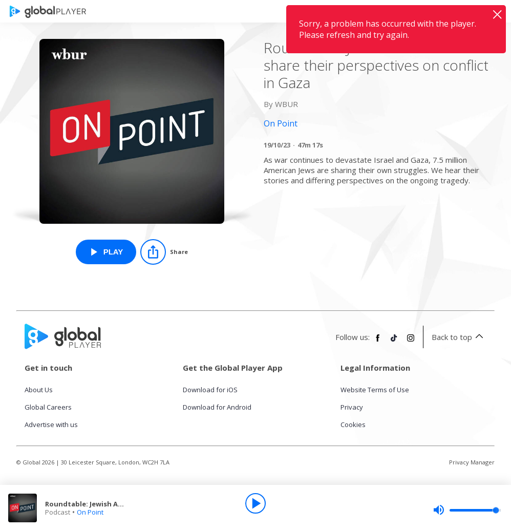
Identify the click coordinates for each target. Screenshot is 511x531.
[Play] (255, 503)
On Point (90, 512)
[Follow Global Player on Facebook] (378, 342)
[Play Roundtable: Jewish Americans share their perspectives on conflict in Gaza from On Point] (106, 252)
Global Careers (48, 407)
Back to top (459, 337)
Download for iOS (210, 389)
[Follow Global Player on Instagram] (410, 342)
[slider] (467, 510)
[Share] (164, 252)
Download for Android (217, 407)
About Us (39, 389)
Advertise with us (51, 424)
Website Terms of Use (374, 389)
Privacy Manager (472, 462)
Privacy (351, 407)
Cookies (353, 424)
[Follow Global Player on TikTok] (394, 342)
